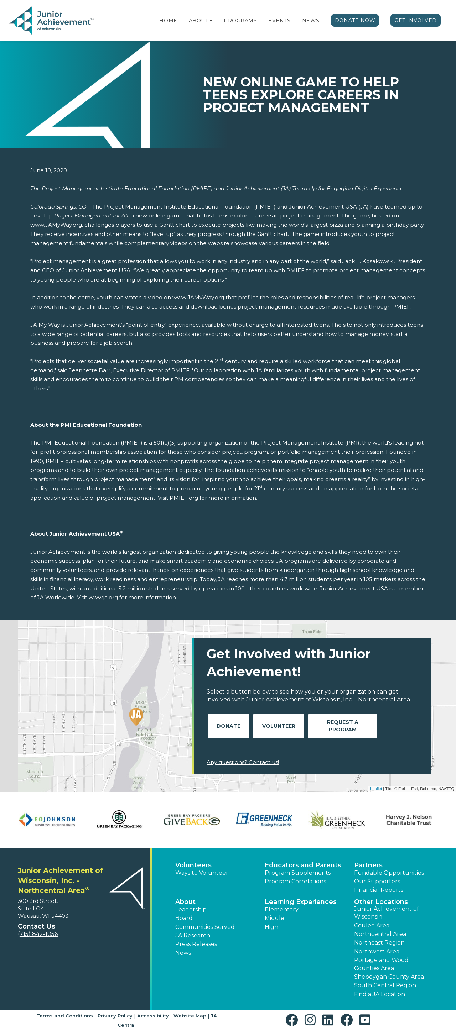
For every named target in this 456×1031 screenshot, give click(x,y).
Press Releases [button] (196, 944)
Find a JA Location (379, 994)
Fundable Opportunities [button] (389, 872)
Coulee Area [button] (371, 925)
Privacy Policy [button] (115, 1016)
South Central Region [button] (385, 985)
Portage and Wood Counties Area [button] (381, 964)
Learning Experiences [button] (301, 902)
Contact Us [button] (36, 926)
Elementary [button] (282, 909)
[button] (210, 20)
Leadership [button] (191, 909)
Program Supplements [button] (298, 872)
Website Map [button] (189, 1016)
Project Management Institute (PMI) (310, 442)
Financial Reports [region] (378, 890)
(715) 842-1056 (38, 934)
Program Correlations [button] (295, 881)
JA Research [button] (192, 935)
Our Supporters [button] (377, 881)
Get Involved (415, 20)
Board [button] (184, 918)
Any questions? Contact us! (243, 762)
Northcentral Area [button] (380, 934)
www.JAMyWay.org (56, 224)
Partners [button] (368, 865)
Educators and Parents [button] (303, 865)
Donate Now (355, 20)
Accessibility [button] (153, 1016)
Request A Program (342, 726)
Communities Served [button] (205, 927)
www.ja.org (103, 597)
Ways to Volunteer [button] (201, 872)
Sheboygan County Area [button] (389, 976)
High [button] (271, 927)
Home (168, 20)
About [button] (185, 902)
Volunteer (278, 726)
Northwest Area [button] (376, 951)
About (198, 20)
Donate (228, 726)
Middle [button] (274, 918)
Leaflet (376, 789)
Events (279, 20)
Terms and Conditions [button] (64, 1016)
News (311, 20)
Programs (240, 20)
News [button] (183, 953)
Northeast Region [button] (379, 942)
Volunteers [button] (193, 865)
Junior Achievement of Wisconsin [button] (386, 912)
